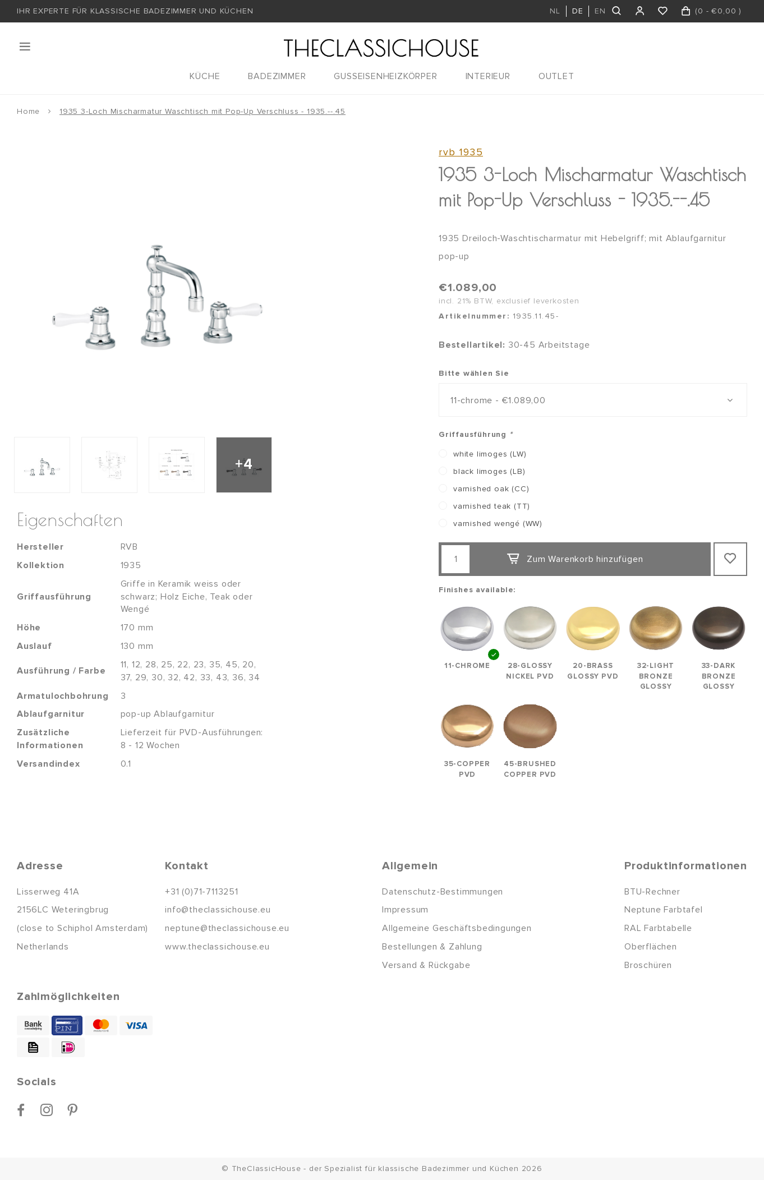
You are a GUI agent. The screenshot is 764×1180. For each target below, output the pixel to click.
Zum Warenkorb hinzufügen (574, 559)
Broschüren (648, 965)
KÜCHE (205, 76)
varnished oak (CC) (491, 489)
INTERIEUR (488, 76)
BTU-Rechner (652, 891)
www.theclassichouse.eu (217, 946)
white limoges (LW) (489, 454)
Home (28, 111)
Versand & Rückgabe (426, 965)
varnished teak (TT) (491, 506)
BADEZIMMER (277, 76)
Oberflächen (650, 946)
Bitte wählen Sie (474, 373)
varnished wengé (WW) (497, 523)
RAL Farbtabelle (658, 928)
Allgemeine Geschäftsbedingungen (457, 928)
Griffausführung (476, 434)
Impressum (405, 909)
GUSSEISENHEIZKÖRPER (385, 76)
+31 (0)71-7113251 (201, 891)
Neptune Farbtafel (663, 909)
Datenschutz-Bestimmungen (442, 891)
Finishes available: (477, 589)
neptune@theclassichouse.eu (227, 928)
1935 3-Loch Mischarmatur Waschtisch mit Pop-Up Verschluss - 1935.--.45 (202, 111)
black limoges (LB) (489, 471)
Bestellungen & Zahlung (432, 946)
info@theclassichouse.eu (217, 909)
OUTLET (556, 76)
